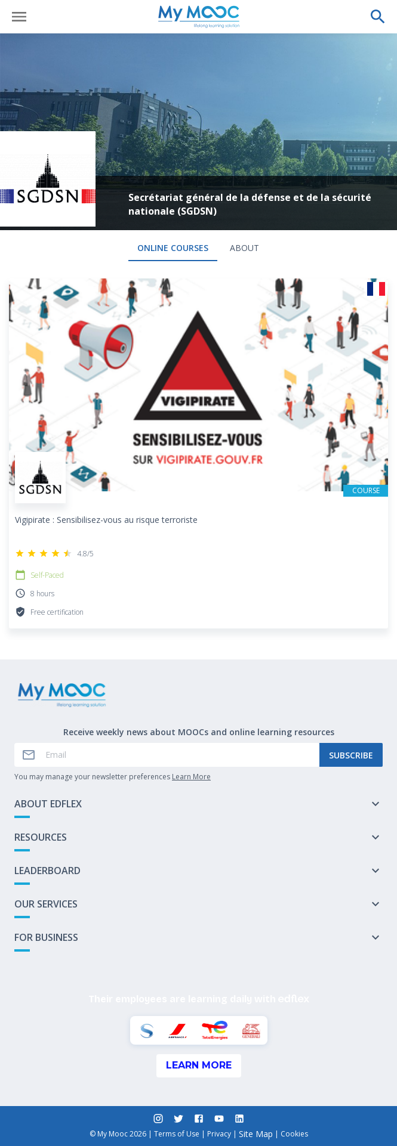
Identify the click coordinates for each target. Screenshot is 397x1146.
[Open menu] (19, 16)
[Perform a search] (377, 16)
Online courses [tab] (172, 247)
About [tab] (244, 247)
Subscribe (351, 755)
